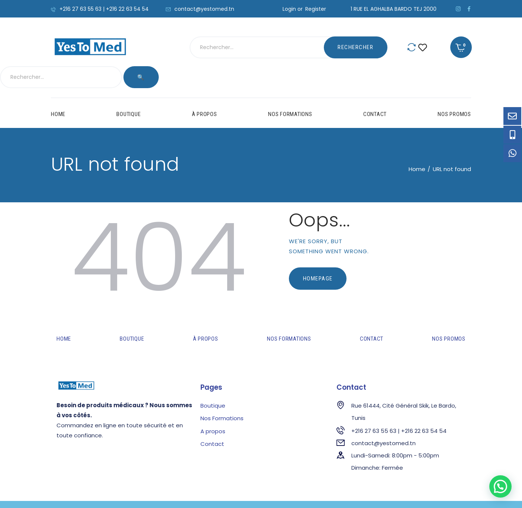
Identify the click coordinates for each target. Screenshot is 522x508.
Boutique (212, 383)
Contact (212, 421)
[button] (500, 486)
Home (417, 147)
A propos (212, 409)
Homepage (318, 256)
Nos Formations (222, 396)
